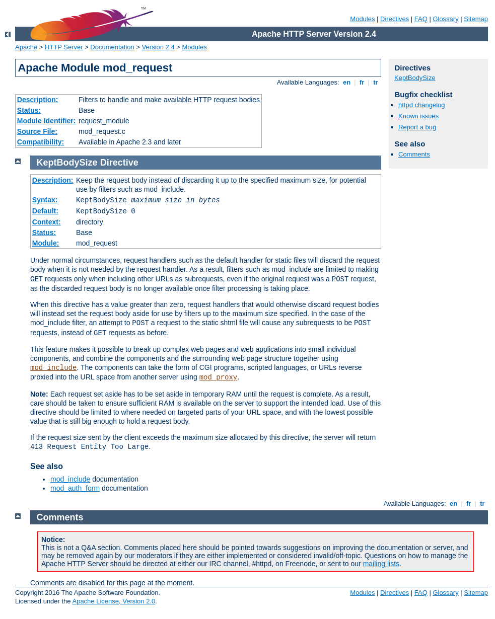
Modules (362, 19)
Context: (46, 222)
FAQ (421, 19)
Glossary (445, 19)
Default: (45, 211)
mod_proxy (218, 377)
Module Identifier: (46, 121)
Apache (26, 47)
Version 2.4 (158, 47)
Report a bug (417, 127)
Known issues (418, 116)
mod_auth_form (75, 488)
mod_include (53, 368)
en (346, 82)
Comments (414, 154)
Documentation (112, 47)
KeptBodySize (415, 78)
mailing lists (381, 564)
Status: (29, 110)
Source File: (37, 131)
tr (376, 82)
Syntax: (45, 200)
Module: (45, 243)
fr (362, 82)
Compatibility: (40, 142)
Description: (37, 100)
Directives (394, 19)
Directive (119, 163)
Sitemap (476, 19)
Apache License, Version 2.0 (113, 601)
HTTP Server (64, 47)
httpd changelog (421, 105)
